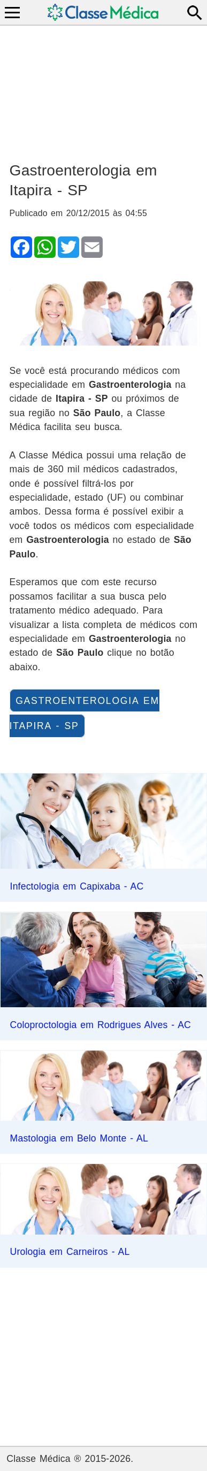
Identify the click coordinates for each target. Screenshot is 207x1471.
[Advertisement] (104, 88)
